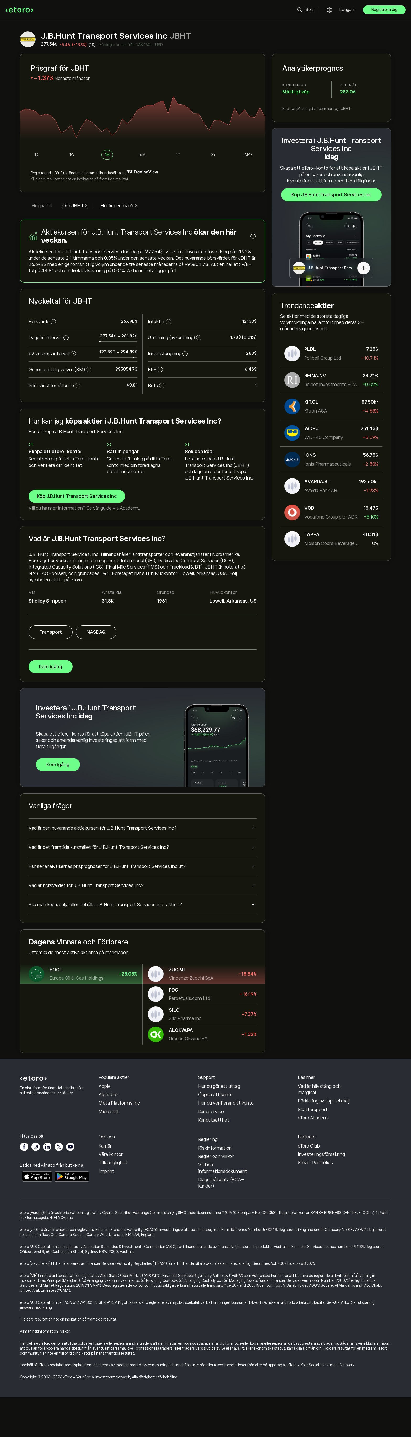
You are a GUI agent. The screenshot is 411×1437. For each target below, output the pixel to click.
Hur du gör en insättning (223, 1097)
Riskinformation (215, 1187)
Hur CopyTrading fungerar (325, 1089)
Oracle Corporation (118, 1089)
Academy (129, 508)
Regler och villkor (216, 1195)
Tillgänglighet (113, 1202)
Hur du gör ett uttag (219, 1106)
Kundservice (211, 1131)
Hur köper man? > (118, 205)
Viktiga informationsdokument (222, 1207)
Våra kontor (111, 1193)
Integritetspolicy (216, 1170)
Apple (105, 1106)
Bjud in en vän (312, 1168)
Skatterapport (313, 1129)
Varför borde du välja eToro (126, 1168)
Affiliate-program (316, 1176)
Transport (50, 632)
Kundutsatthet (213, 1140)
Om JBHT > (75, 205)
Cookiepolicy (211, 1162)
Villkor (345, 1342)
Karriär (105, 1185)
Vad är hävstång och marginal (319, 1109)
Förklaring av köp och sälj (324, 1120)
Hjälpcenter (210, 1089)
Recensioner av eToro (121, 1176)
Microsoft (109, 1131)
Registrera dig (384, 9)
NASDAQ (96, 632)
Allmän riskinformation (39, 1371)
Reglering (208, 1179)
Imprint (106, 1210)
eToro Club (309, 1185)
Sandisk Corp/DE (116, 1097)
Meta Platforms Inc (119, 1123)
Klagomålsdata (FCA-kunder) (221, 1222)
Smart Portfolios (315, 1202)
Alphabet (108, 1114)
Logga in (347, 9)
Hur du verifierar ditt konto (226, 1123)
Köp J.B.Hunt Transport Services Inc (331, 195)
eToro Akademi (313, 1137)
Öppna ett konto (215, 1114)
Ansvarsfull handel (317, 1097)
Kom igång (50, 666)
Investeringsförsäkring (321, 1193)
